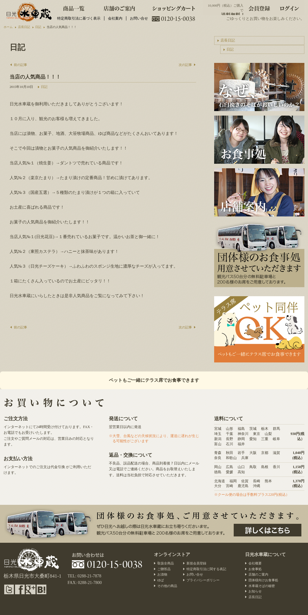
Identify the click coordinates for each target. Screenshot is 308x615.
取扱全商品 (165, 563)
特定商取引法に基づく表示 (78, 18)
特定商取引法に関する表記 (206, 569)
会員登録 (259, 7)
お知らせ (255, 591)
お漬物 (162, 574)
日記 (44, 87)
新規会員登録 (196, 563)
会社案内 (115, 18)
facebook (20, 589)
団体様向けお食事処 (263, 580)
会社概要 (255, 563)
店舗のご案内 (119, 7)
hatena (41, 589)
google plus (30, 589)
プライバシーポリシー (203, 580)
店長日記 (227, 40)
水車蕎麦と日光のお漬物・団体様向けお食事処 (28, 12)
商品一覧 (73, 7)
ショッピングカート (174, 7)
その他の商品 (167, 586)
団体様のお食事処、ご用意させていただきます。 (267, 530)
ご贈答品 (164, 569)
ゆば (160, 580)
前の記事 (20, 65)
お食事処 (255, 569)
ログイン (289, 7)
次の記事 (185, 65)
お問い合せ (139, 18)
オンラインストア (172, 554)
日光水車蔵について (265, 554)
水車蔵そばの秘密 (261, 586)
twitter (9, 589)
